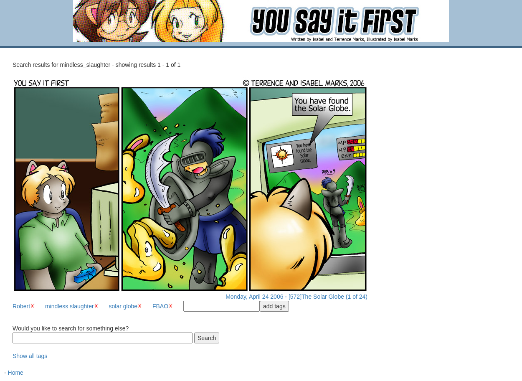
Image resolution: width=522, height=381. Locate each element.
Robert (21, 306)
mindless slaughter (69, 306)
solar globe (123, 306)
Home (15, 372)
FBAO (160, 306)
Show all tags (30, 356)
